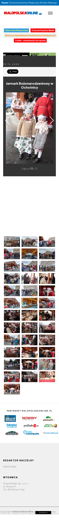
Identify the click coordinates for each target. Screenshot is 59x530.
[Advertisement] (29, 206)
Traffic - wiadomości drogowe (30, 40)
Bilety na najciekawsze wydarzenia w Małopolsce (30, 35)
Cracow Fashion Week (43, 30)
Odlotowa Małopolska (16, 30)
